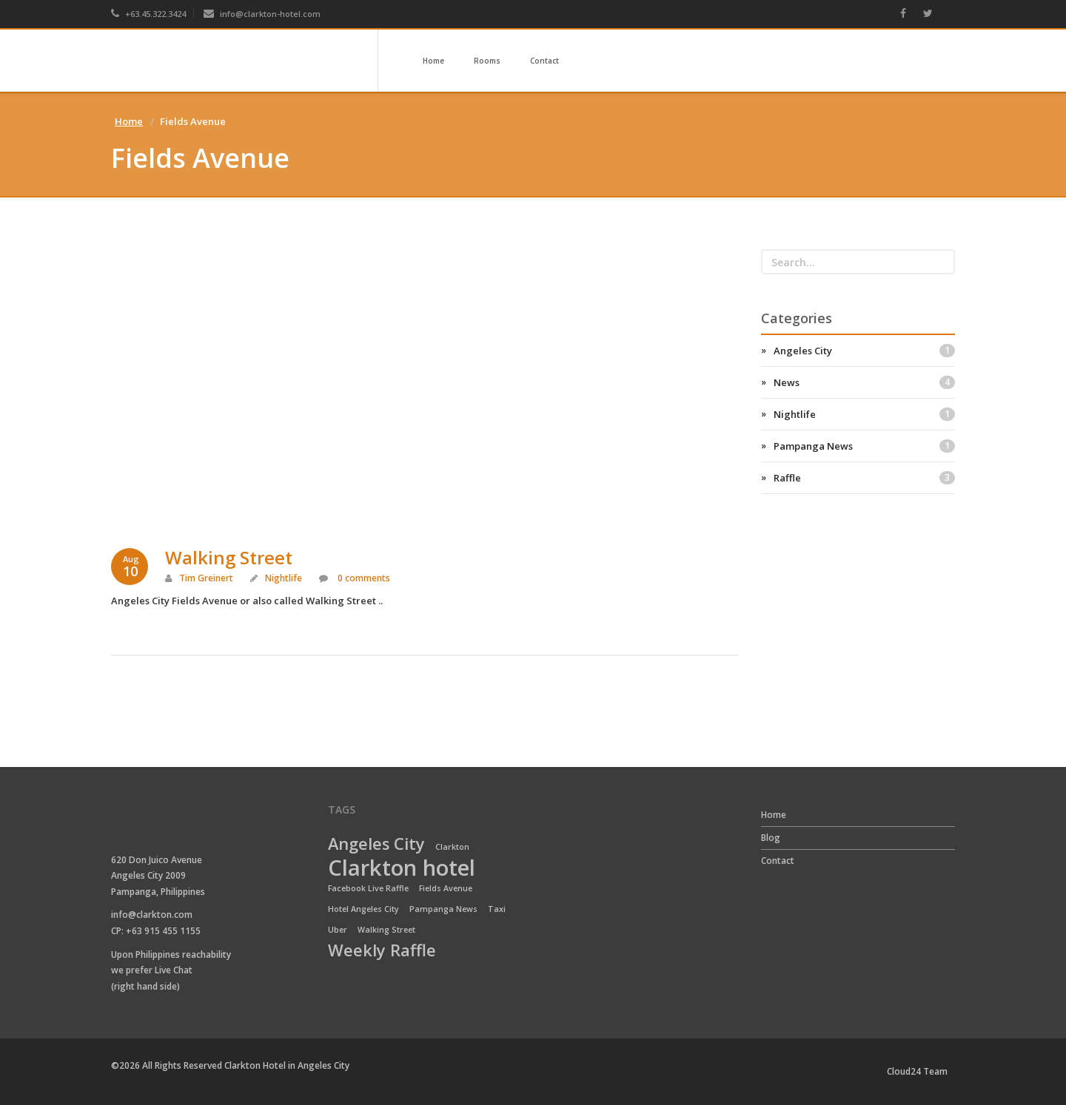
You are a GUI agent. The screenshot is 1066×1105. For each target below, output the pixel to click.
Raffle (865, 477)
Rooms (487, 60)
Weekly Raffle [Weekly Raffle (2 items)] (382, 951)
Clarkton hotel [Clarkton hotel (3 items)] (401, 868)
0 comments (362, 578)
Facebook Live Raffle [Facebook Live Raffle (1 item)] (368, 888)
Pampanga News (865, 446)
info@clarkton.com (151, 914)
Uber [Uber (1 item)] (337, 930)
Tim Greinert (206, 578)
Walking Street (228, 557)
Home (433, 60)
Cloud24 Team (917, 1071)
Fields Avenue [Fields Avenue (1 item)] (445, 888)
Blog (770, 837)
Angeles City (865, 350)
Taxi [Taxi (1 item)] (497, 909)
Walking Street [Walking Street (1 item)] (386, 930)
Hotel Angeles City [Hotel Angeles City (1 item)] (363, 909)
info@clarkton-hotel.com (262, 13)
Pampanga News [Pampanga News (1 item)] (443, 909)
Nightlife (283, 578)
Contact (544, 60)
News (865, 382)
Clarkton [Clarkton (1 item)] (452, 847)
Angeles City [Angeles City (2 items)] (376, 844)
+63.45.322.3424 (148, 13)
